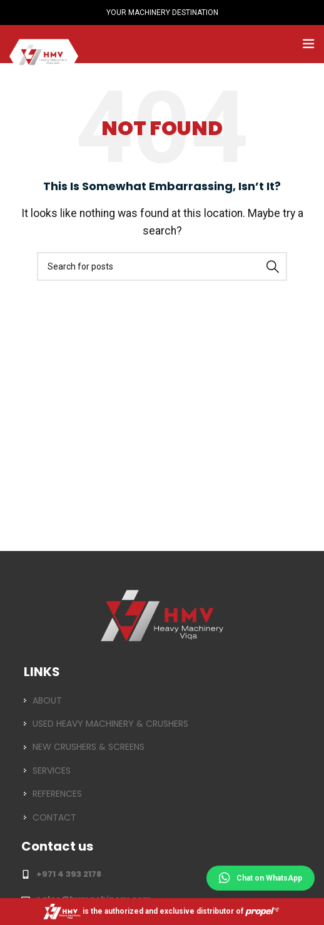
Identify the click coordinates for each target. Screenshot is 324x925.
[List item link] (162, 700)
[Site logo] (43, 43)
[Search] (162, 266)
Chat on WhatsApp (260, 878)
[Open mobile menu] (308, 43)
